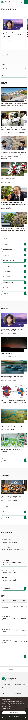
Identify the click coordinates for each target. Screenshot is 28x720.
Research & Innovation (6, 158)
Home (2, 669)
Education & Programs (20, 132)
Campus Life (10, 108)
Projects (15, 500)
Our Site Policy (6, 708)
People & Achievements (13, 156)
